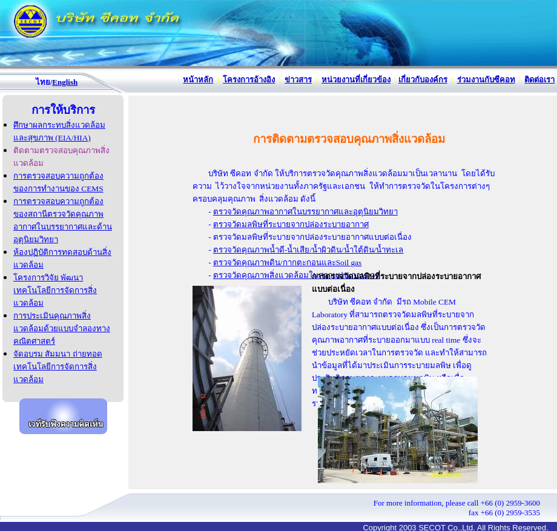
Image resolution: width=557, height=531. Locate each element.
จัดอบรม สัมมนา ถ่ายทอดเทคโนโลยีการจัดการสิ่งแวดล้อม (57, 366)
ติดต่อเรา (539, 79)
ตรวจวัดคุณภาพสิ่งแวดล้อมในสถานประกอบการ (296, 275)
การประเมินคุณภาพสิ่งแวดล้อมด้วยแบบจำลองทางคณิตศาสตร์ (61, 328)
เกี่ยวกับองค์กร (422, 79)
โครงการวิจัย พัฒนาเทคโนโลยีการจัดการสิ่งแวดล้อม (55, 290)
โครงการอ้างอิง (249, 79)
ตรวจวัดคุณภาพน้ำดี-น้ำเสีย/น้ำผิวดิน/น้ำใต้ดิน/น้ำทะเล (308, 249)
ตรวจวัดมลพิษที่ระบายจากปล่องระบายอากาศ (291, 224)
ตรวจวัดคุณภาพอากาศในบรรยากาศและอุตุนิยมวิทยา (305, 211)
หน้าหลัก (198, 79)
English (64, 82)
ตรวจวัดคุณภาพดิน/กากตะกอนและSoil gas (287, 262)
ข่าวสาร (298, 79)
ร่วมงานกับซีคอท (486, 79)
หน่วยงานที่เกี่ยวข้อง (356, 79)
